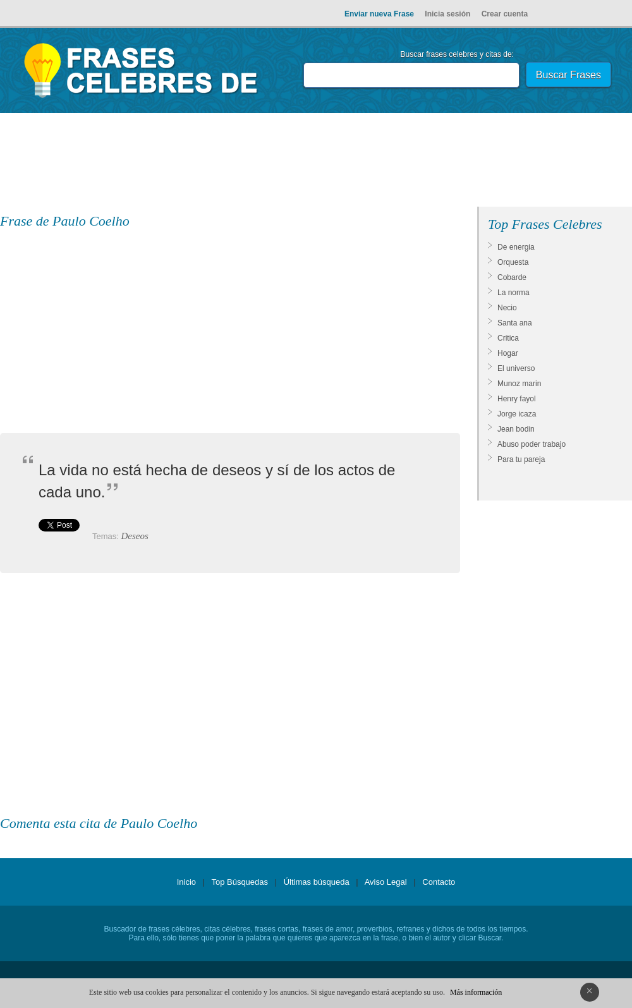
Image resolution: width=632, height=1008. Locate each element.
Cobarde (511, 277)
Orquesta (512, 262)
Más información (476, 992)
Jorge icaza (516, 414)
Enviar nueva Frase (379, 13)
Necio (507, 307)
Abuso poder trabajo (531, 444)
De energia (516, 247)
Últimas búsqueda (316, 882)
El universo (516, 368)
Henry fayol (516, 398)
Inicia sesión (447, 13)
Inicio (186, 882)
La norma (513, 292)
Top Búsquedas (239, 882)
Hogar (507, 353)
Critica (508, 338)
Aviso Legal (386, 882)
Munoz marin (519, 383)
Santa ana (514, 323)
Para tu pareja (521, 459)
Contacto (438, 882)
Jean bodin (516, 429)
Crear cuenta (505, 13)
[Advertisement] (316, 162)
